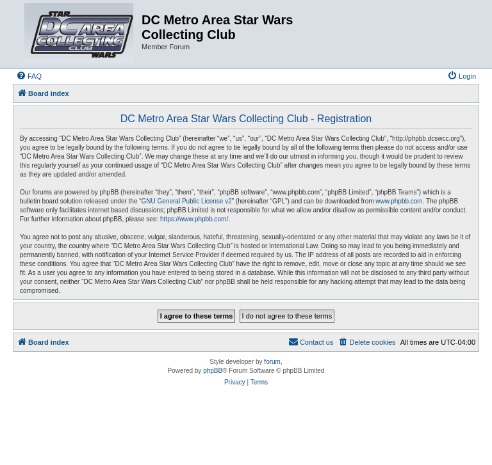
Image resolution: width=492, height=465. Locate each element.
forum (272, 361)
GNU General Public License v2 (187, 201)
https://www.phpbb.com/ (194, 219)
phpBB (212, 370)
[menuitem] (29, 76)
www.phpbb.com (398, 201)
